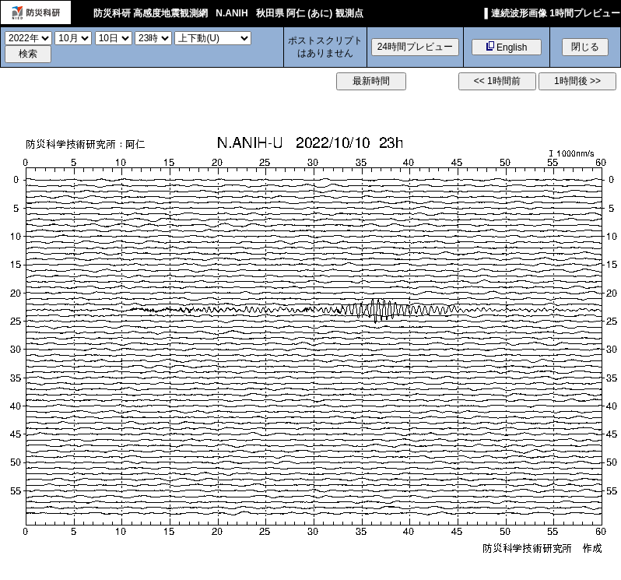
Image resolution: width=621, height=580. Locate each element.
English (507, 47)
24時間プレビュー (415, 46)
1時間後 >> (577, 81)
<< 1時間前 (497, 81)
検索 (28, 53)
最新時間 (371, 81)
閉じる (585, 46)
